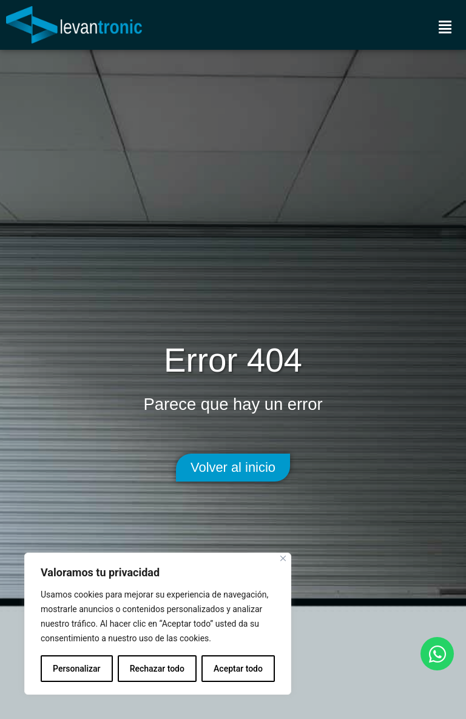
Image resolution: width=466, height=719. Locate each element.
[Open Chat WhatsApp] (437, 653)
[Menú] (445, 26)
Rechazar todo (157, 668)
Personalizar (76, 668)
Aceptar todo (238, 668)
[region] (157, 624)
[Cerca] (283, 558)
